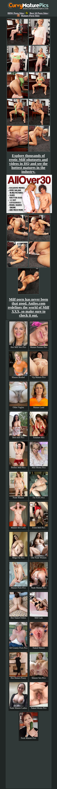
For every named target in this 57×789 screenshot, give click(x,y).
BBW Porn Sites (16, 13)
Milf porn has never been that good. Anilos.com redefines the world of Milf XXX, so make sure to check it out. (28, 307)
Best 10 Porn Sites (37, 13)
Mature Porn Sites (28, 15)
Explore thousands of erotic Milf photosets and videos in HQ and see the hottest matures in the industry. (28, 164)
